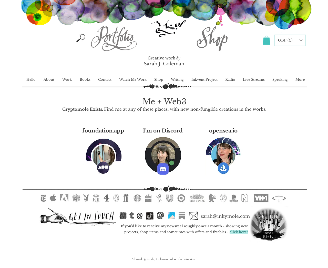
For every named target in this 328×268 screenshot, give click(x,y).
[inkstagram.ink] (123, 216)
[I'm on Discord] (162, 130)
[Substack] (182, 216)
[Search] (81, 38)
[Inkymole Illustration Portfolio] (113, 38)
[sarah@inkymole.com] (225, 216)
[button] (266, 40)
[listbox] (290, 40)
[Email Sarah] (193, 216)
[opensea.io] (223, 130)
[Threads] (140, 216)
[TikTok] (149, 216)
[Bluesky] (171, 215)
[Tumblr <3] (132, 215)
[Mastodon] (160, 215)
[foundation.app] (103, 130)
